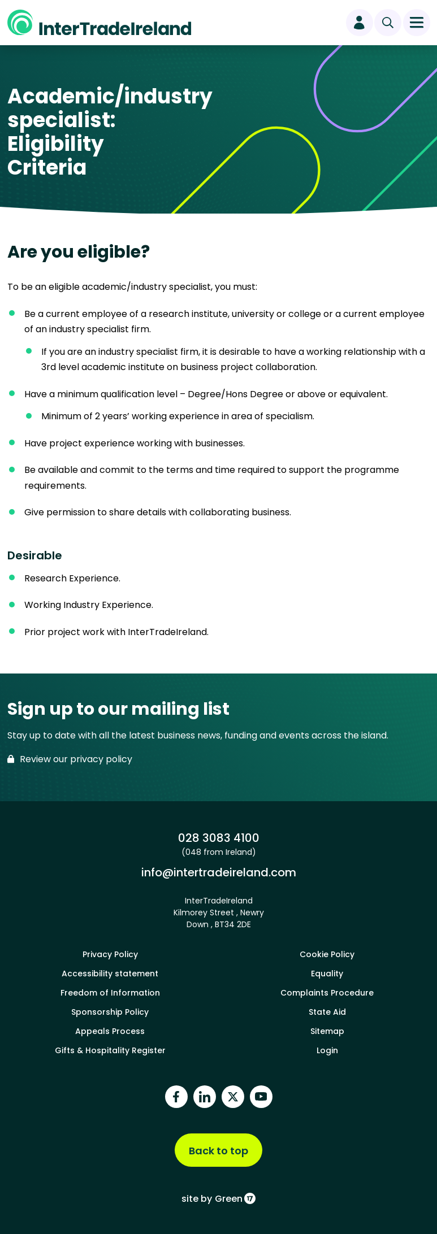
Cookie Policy (327, 954)
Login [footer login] (327, 1050)
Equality (327, 973)
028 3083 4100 (218, 837)
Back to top (218, 1151)
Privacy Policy (110, 954)
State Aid (327, 1012)
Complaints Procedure (327, 992)
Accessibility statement (110, 973)
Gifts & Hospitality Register (110, 1050)
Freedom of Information (110, 992)
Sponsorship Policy (110, 1012)
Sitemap (327, 1031)
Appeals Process (110, 1031)
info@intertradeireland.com (218, 872)
